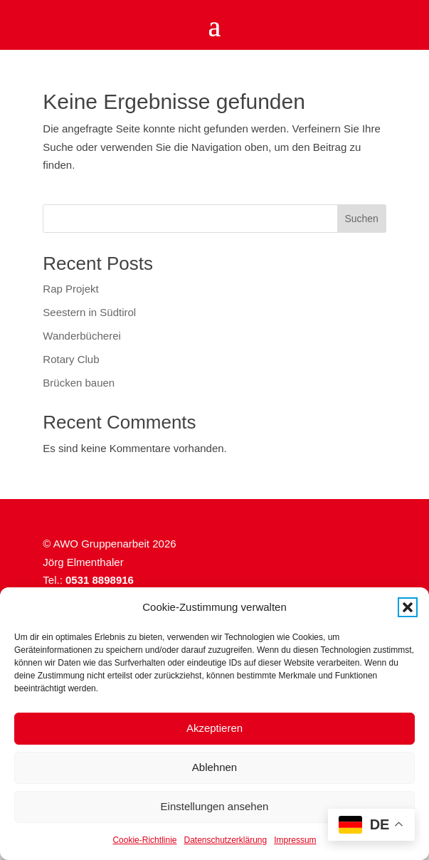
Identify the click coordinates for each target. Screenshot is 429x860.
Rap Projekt (70, 289)
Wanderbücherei (82, 336)
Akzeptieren (214, 728)
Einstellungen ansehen (215, 806)
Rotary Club (71, 359)
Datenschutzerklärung (225, 840)
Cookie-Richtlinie (144, 840)
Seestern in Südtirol (89, 312)
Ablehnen (214, 767)
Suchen (361, 218)
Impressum (295, 840)
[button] (408, 607)
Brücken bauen (79, 383)
